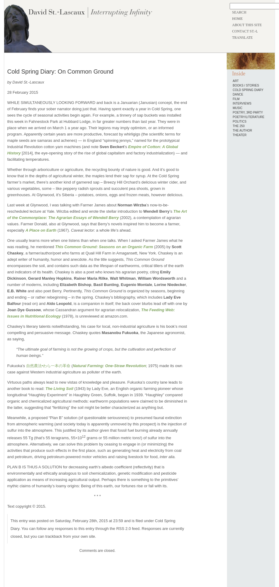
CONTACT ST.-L (245, 31)
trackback (53, 536)
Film (236, 99)
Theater (240, 135)
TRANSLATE (242, 37)
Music (237, 108)
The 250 (238, 126)
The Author (242, 130)
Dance (238, 94)
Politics (240, 121)
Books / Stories (246, 85)
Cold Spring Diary (248, 90)
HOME (237, 19)
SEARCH (239, 12)
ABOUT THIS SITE (247, 25)
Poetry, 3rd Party (248, 112)
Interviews (242, 103)
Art (236, 81)
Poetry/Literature (248, 117)
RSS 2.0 (123, 528)
